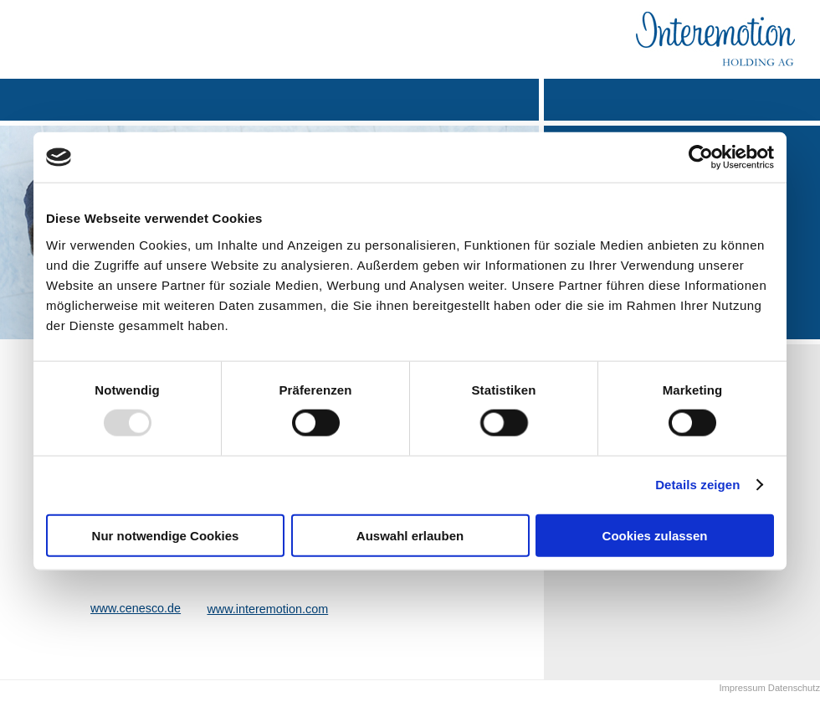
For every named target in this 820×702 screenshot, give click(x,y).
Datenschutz (793, 688)
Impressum (742, 688)
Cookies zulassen (655, 535)
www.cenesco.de (135, 608)
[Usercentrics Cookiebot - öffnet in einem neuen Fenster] (701, 157)
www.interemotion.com (267, 609)
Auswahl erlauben (410, 535)
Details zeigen (697, 484)
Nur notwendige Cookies (165, 535)
